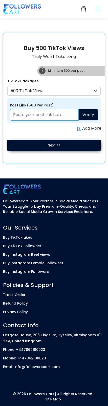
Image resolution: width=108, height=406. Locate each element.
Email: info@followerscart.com (31, 366)
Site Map (53, 399)
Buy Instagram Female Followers (33, 263)
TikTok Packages (23, 81)
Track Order (14, 294)
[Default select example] (54, 91)
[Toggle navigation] (98, 9)
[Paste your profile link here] (44, 115)
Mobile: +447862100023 (24, 358)
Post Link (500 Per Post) (32, 105)
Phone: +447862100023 (24, 349)
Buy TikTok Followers (22, 245)
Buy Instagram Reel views (26, 254)
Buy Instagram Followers (26, 271)
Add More (89, 128)
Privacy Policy (15, 311)
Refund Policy (15, 303)
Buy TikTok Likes (17, 237)
